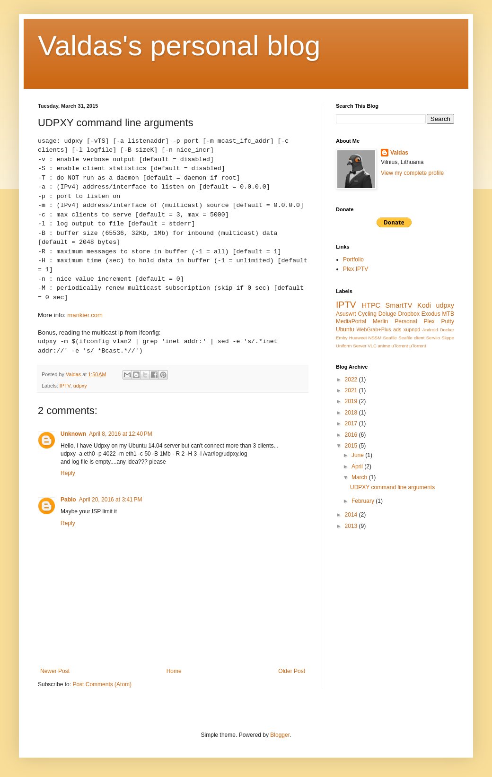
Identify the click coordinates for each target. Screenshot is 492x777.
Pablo (68, 499)
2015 (352, 445)
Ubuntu (345, 329)
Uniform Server (351, 345)
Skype (447, 337)
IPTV (65, 385)
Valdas (399, 152)
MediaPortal (351, 321)
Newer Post (55, 671)
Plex (428, 321)
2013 (352, 526)
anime (384, 345)
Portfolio (353, 259)
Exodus (431, 314)
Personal (406, 321)
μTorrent (417, 345)
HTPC (371, 305)
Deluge (387, 314)
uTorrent (399, 345)
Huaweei (358, 337)
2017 (352, 423)
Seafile (390, 337)
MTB (448, 314)
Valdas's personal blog (179, 45)
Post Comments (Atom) (102, 684)
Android (430, 329)
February (363, 501)
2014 (352, 514)
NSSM (375, 337)
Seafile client (411, 337)
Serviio (433, 337)
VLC (372, 345)
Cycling (367, 314)
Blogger (280, 735)
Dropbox (409, 314)
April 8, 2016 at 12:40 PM (120, 434)
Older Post (291, 671)
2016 (352, 435)
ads (397, 329)
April (357, 466)
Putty (447, 321)
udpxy (80, 385)
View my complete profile (412, 173)
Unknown (73, 434)
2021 (352, 390)
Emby (342, 337)
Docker (447, 329)
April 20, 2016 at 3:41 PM (110, 499)
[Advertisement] (378, 580)
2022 (352, 379)
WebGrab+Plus (373, 329)
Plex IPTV (355, 269)
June (358, 455)
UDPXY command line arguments (392, 487)
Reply (68, 473)
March (360, 477)
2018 (352, 412)
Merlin (380, 321)
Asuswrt (346, 314)
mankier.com (85, 315)
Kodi (424, 305)
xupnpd (412, 329)
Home (174, 671)
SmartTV (399, 305)
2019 (352, 401)
